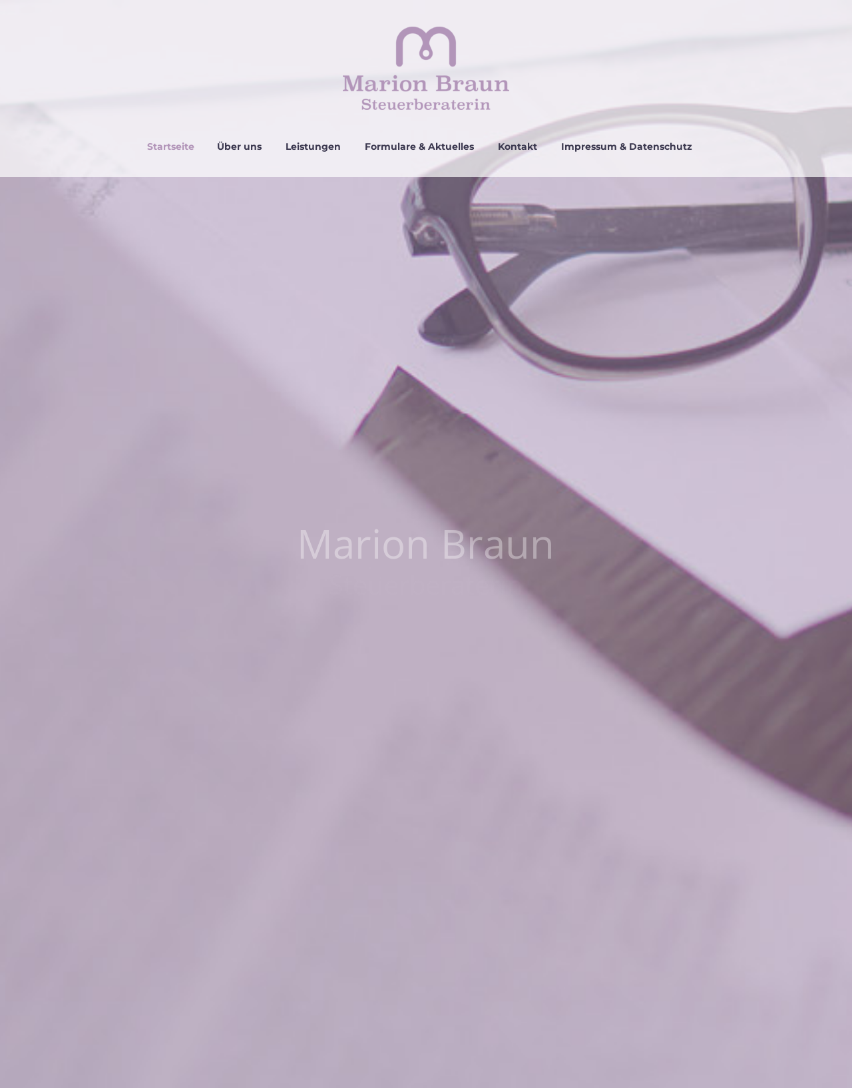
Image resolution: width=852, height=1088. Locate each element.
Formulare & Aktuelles (419, 146)
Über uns (239, 146)
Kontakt (517, 146)
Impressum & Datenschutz (626, 146)
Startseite (170, 146)
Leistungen (313, 146)
